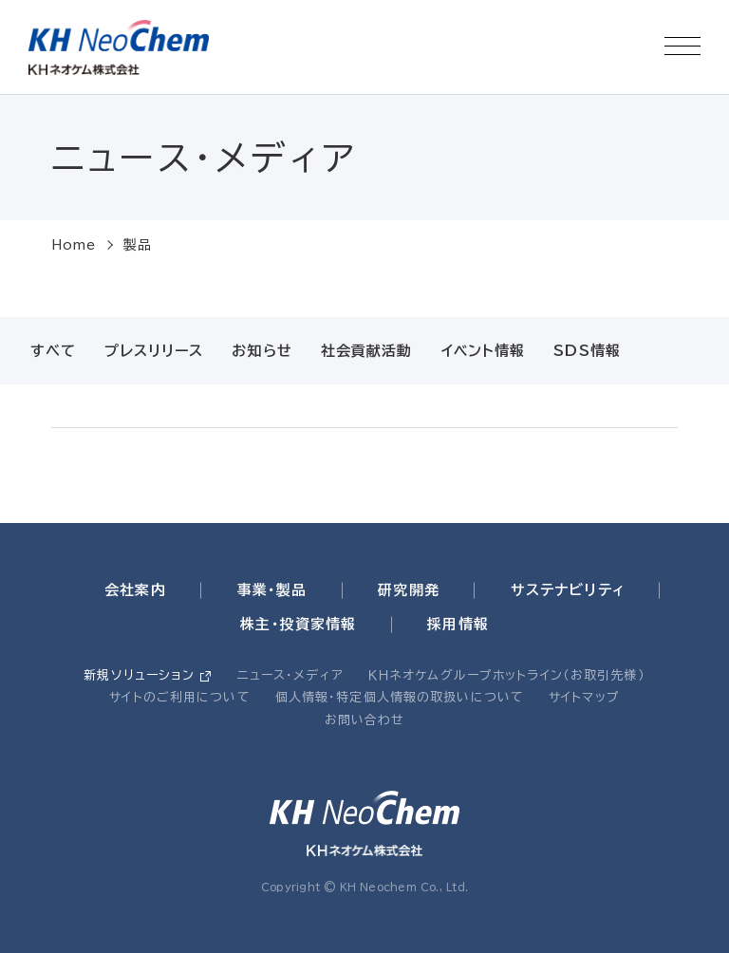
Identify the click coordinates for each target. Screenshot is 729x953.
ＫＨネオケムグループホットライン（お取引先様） (506, 675)
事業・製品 (272, 590)
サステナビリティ (568, 590)
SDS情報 (587, 351)
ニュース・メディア (290, 675)
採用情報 (458, 624)
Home (74, 245)
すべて (53, 351)
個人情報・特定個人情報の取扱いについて (399, 697)
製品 (137, 245)
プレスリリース (153, 351)
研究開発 (408, 590)
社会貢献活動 (367, 351)
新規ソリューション (139, 675)
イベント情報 (483, 351)
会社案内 (135, 590)
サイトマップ (584, 697)
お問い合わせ (365, 720)
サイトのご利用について (179, 697)
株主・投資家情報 (298, 624)
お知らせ (262, 351)
